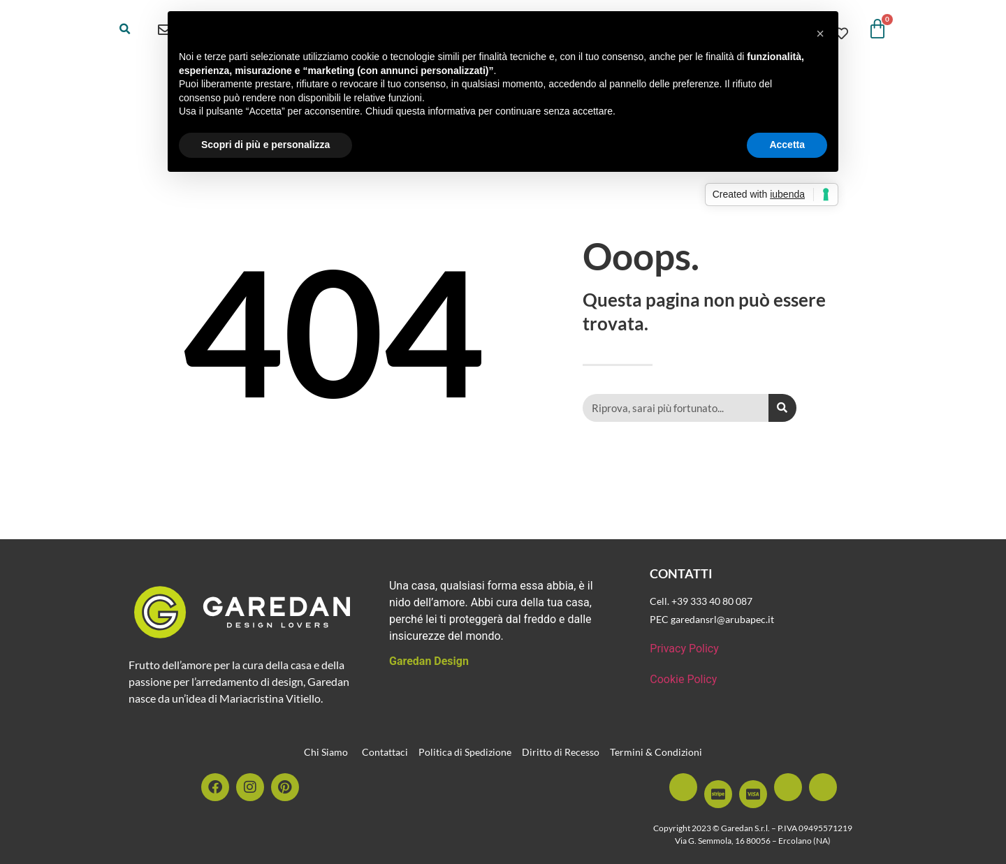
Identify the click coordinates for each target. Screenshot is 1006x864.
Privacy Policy (684, 648)
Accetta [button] (787, 144)
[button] (125, 29)
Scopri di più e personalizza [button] (265, 144)
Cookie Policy (683, 679)
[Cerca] (782, 408)
